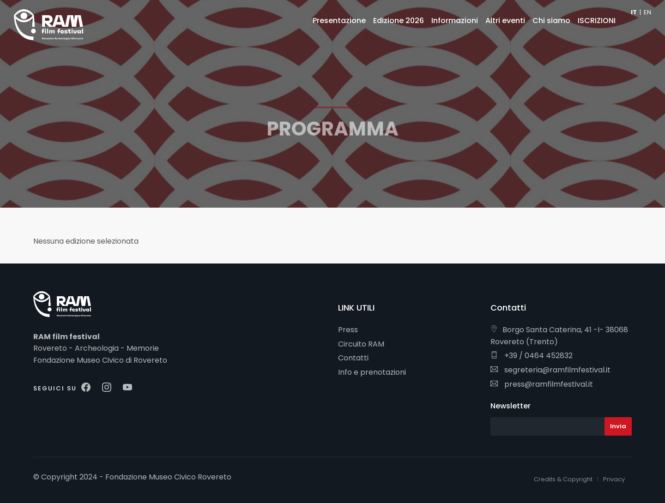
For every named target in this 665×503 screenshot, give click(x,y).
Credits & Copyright (563, 479)
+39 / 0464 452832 (531, 355)
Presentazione (339, 20)
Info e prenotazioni (372, 372)
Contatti (353, 358)
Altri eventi (505, 20)
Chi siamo (551, 20)
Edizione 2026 (398, 20)
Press (348, 329)
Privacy (614, 479)
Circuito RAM (361, 344)
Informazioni (454, 20)
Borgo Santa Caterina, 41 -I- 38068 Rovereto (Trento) (559, 335)
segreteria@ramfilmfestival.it (550, 370)
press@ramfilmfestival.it (541, 384)
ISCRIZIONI (597, 20)
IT (634, 12)
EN (647, 12)
